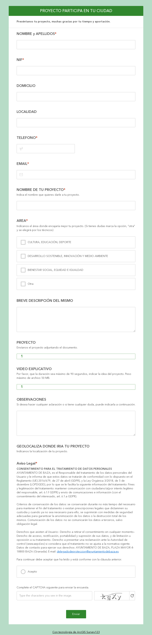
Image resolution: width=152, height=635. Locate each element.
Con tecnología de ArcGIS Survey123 (76, 632)
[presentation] (76, 350)
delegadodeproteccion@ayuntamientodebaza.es (88, 551)
